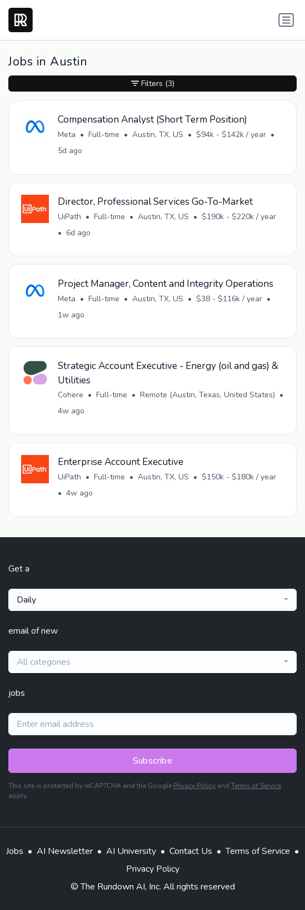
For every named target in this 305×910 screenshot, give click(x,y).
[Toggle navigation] (286, 20)
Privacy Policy (194, 785)
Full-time (103, 134)
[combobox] (152, 600)
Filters (152, 83)
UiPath (69, 216)
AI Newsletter (65, 851)
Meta (67, 134)
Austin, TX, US (157, 134)
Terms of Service (256, 785)
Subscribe (153, 761)
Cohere (70, 395)
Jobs (14, 851)
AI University (131, 851)
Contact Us (190, 851)
